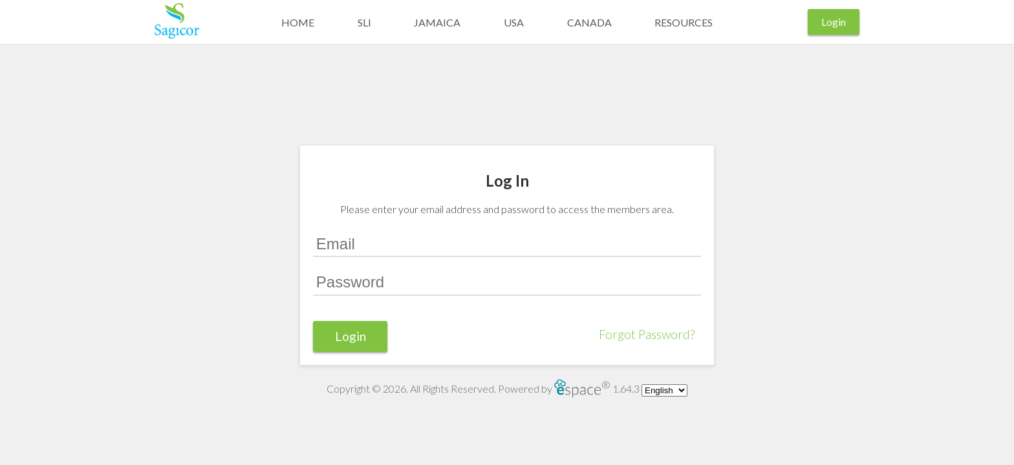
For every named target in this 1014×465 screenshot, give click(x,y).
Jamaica (437, 22)
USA (514, 22)
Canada (589, 22)
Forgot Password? (647, 334)
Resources (683, 22)
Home (297, 22)
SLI (364, 22)
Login (833, 22)
